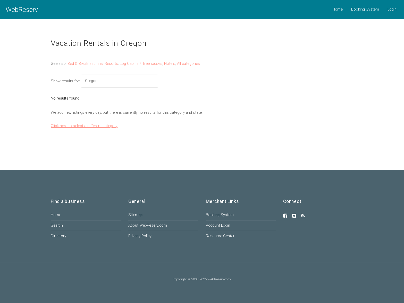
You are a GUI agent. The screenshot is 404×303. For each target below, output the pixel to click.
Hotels (169, 63)
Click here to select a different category (84, 125)
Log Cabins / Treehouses (141, 63)
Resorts (111, 63)
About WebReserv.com (147, 225)
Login (392, 9)
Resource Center (220, 236)
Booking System (365, 9)
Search (57, 225)
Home (337, 9)
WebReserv (22, 9)
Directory (58, 236)
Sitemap (135, 214)
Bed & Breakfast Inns (85, 63)
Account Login (218, 225)
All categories (188, 63)
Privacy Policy (140, 236)
